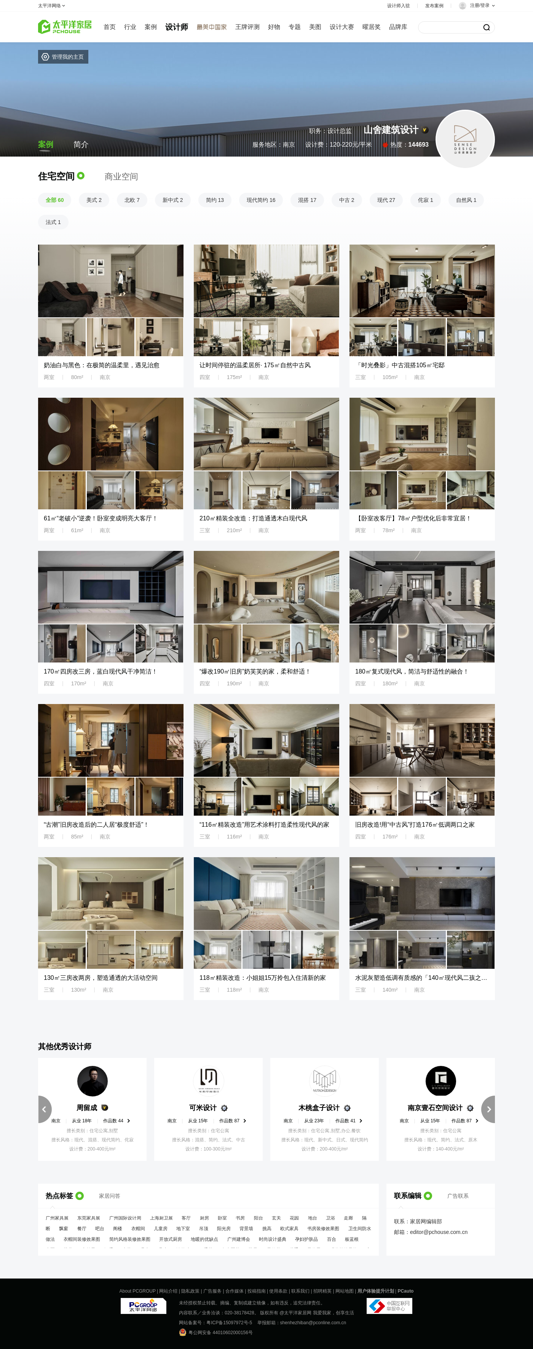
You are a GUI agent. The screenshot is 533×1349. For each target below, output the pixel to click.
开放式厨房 (170, 1242)
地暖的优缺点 (204, 1242)
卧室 (222, 1221)
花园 (294, 1221)
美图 (315, 27)
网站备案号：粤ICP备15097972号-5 (215, 1322)
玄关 (276, 1221)
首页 (110, 27)
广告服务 (212, 1291)
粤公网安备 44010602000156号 (216, 1332)
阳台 (258, 1221)
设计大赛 (342, 27)
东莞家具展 (88, 1221)
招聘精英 (322, 1291)
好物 (274, 27)
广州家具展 (57, 1221)
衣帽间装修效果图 (82, 1242)
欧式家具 (289, 1232)
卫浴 (330, 1221)
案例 (151, 27)
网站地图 (344, 1291)
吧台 (99, 1232)
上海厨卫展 (161, 1221)
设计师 (176, 27)
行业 (130, 27)
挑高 (266, 1232)
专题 (295, 27)
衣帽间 (138, 1232)
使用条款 (278, 1291)
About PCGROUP (138, 1291)
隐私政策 (190, 1291)
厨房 (204, 1221)
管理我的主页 (68, 57)
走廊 (348, 1221)
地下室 (183, 1232)
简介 (81, 144)
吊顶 (203, 1232)
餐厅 (81, 1232)
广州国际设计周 (125, 1221)
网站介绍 (168, 1291)
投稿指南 (256, 1291)
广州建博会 (238, 1242)
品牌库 (398, 27)
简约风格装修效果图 (129, 1242)
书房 (240, 1221)
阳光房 (224, 1232)
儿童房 (161, 1232)
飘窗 (63, 1232)
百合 (331, 1242)
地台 (312, 1221)
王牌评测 (247, 27)
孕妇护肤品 (306, 1242)
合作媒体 (234, 1291)
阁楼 (117, 1232)
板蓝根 (352, 1242)
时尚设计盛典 (272, 1242)
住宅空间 (56, 176)
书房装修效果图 (323, 1232)
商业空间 (121, 176)
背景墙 (246, 1232)
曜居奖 (371, 27)
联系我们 (300, 1291)
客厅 (186, 1221)
